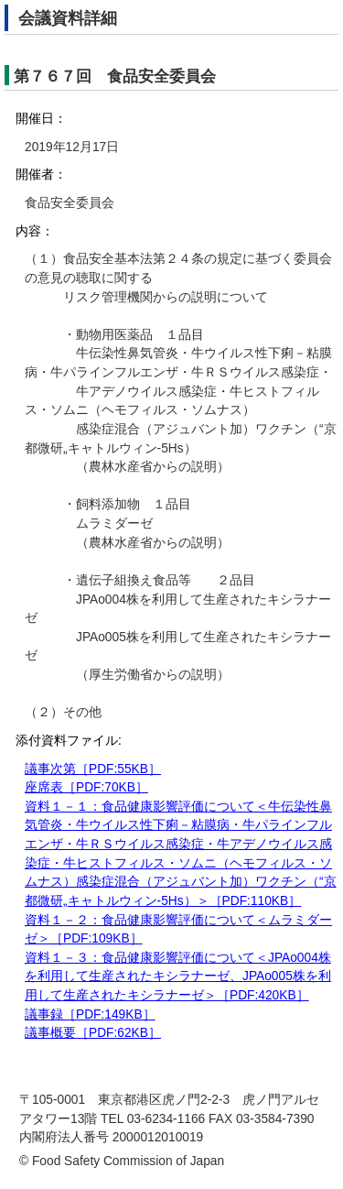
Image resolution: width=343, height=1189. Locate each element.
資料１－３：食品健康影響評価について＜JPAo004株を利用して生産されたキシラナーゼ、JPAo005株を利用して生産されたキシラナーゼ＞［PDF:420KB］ (178, 976)
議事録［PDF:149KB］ (90, 1014)
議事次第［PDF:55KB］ (93, 769)
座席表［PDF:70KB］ (86, 787)
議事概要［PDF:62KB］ (93, 1033)
